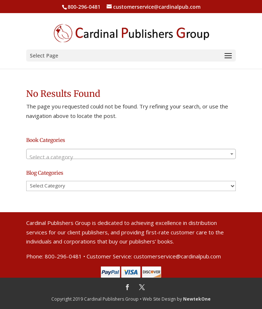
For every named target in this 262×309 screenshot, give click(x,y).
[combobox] (131, 154)
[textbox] (131, 157)
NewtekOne (197, 299)
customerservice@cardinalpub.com (177, 256)
